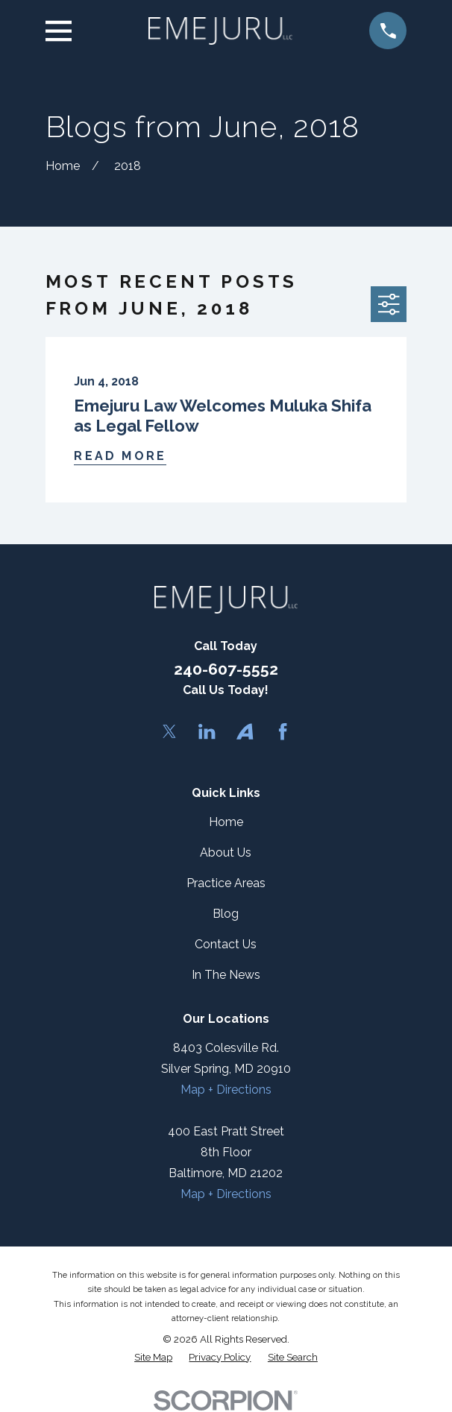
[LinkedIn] (206, 731)
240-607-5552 (226, 669)
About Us (225, 852)
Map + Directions (226, 1089)
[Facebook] (282, 731)
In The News (226, 975)
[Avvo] (244, 731)
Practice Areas (226, 883)
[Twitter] (169, 731)
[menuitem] (153, 1357)
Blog (226, 914)
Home (226, 822)
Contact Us (226, 944)
